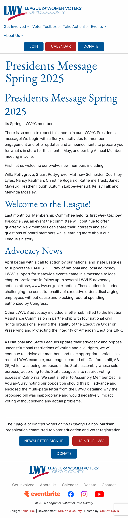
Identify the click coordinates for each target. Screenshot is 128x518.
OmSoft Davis (109, 511)
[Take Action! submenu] (86, 27)
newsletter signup (44, 441)
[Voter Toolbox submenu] (58, 27)
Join (34, 46)
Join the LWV (91, 441)
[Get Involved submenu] (28, 27)
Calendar (61, 46)
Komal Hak (28, 511)
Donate (91, 46)
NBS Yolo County (70, 511)
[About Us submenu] (22, 36)
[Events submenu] (105, 27)
